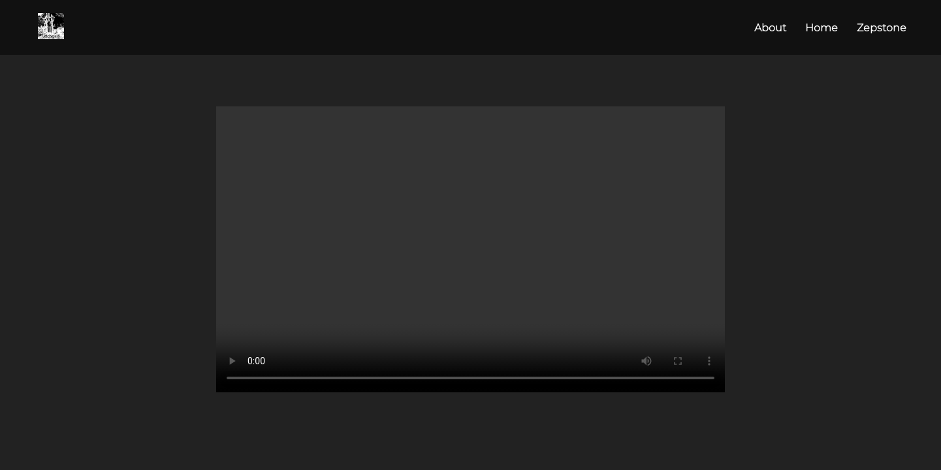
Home (821, 28)
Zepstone (881, 28)
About (770, 28)
